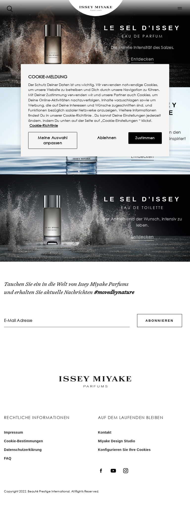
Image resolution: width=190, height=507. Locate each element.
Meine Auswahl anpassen (53, 140)
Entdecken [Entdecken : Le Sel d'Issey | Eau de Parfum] (142, 59)
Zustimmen (145, 138)
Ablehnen (106, 137)
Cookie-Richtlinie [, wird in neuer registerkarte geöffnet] (43, 125)
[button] (180, 8)
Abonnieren (159, 320)
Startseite (83, 28)
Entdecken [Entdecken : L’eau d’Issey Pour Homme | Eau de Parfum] (142, 156)
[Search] (10, 8)
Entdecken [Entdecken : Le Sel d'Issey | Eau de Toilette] (142, 236)
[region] (95, 110)
